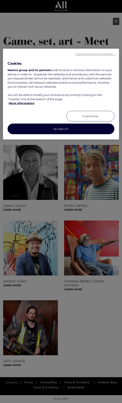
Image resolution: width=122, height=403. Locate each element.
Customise (90, 116)
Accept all (61, 129)
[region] (61, 94)
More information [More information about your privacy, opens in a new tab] (21, 103)
